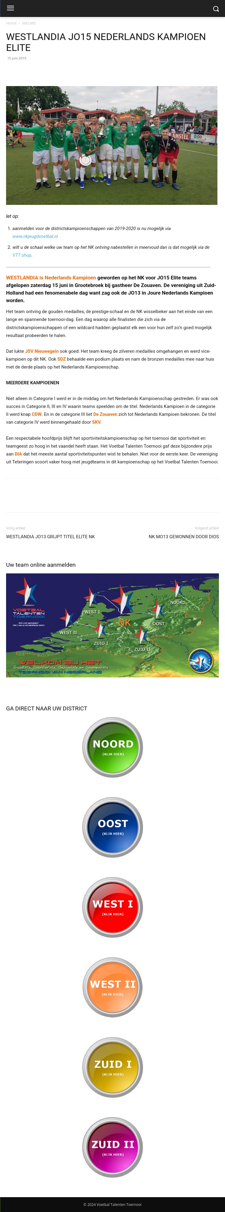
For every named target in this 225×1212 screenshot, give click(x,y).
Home (11, 23)
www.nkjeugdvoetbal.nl (35, 236)
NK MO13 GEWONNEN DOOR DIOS (184, 536)
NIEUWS (29, 23)
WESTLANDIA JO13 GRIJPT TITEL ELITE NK (50, 536)
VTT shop (21, 255)
